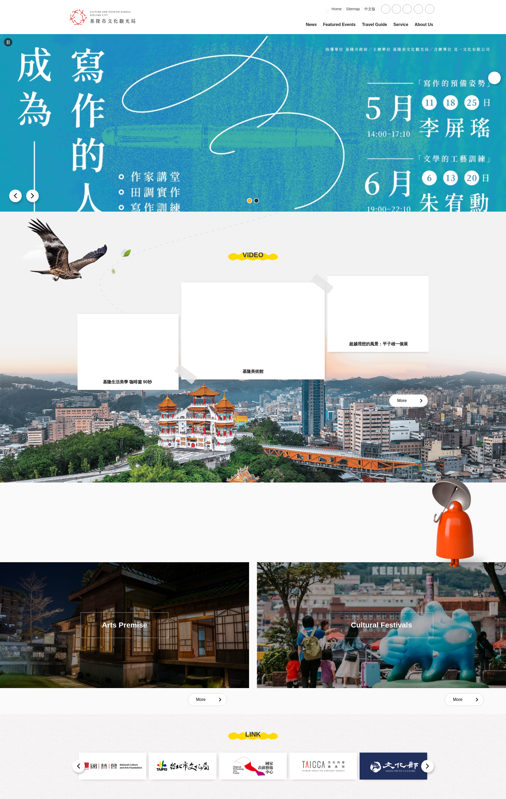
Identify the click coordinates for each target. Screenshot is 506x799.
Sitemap (353, 9)
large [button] (407, 9)
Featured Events (339, 24)
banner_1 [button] (249, 200)
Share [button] (418, 9)
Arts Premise (124, 625)
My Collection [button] (494, 78)
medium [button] (396, 9)
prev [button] (32, 196)
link (253, 734)
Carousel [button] (8, 42)
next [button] (15, 196)
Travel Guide (374, 24)
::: (327, 11)
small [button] (385, 9)
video (253, 255)
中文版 (369, 9)
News (311, 24)
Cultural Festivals (381, 625)
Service (400, 24)
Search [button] (429, 9)
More (402, 400)
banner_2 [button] (256, 200)
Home (337, 9)
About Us (424, 24)
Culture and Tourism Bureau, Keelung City (102, 17)
